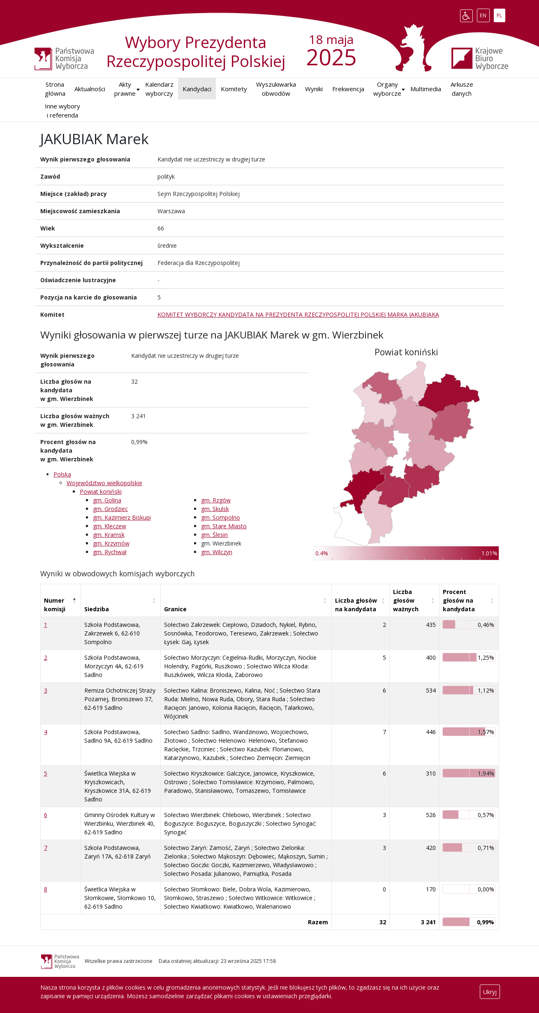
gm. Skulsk (215, 509)
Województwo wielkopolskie (104, 483)
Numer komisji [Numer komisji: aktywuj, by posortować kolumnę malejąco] (54, 604)
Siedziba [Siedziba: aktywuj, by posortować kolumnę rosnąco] (96, 609)
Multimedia (425, 89)
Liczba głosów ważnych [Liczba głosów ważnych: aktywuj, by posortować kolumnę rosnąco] (406, 600)
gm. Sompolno (220, 517)
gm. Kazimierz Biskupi (122, 517)
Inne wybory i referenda (62, 111)
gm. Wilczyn (216, 552)
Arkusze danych (462, 89)
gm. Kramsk (109, 535)
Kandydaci (197, 89)
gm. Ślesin (214, 535)
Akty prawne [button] (125, 89)
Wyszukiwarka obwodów (276, 89)
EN (484, 14)
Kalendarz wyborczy (159, 89)
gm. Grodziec (110, 509)
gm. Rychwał (110, 552)
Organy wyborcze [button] (387, 89)
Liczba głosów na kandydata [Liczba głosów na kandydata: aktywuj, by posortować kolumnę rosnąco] (356, 604)
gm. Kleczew (109, 526)
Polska (62, 474)
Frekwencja (348, 89)
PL (500, 14)
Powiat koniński (101, 491)
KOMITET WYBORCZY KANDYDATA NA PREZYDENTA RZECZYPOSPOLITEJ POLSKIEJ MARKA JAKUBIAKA (298, 314)
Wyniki (314, 89)
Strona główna (55, 89)
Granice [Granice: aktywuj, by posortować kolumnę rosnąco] (175, 609)
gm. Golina (107, 500)
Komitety (234, 89)
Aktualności (89, 89)
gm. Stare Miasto (224, 526)
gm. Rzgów (216, 500)
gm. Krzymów (111, 543)
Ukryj (490, 992)
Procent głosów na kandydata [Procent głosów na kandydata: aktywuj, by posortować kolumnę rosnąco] (459, 600)
